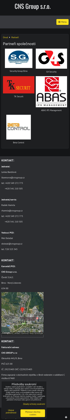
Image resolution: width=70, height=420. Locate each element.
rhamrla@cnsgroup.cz (12, 210)
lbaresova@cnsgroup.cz (13, 177)
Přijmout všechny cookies (32, 413)
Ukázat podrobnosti (11, 411)
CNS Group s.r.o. (33, 6)
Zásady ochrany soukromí (34, 404)
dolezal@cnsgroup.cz (11, 243)
